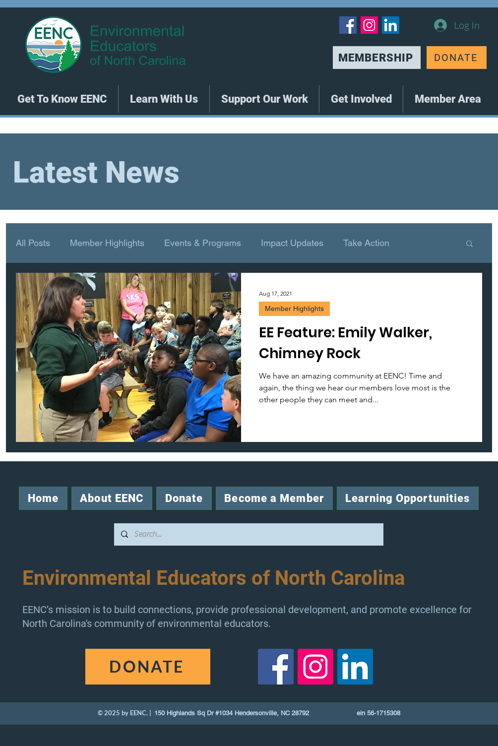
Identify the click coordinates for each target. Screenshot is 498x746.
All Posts (33, 243)
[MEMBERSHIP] (377, 57)
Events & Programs (202, 243)
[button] (62, 99)
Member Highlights (107, 243)
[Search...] (248, 534)
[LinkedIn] (390, 25)
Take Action (366, 243)
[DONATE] (457, 57)
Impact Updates (292, 243)
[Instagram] (369, 25)
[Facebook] (348, 25)
